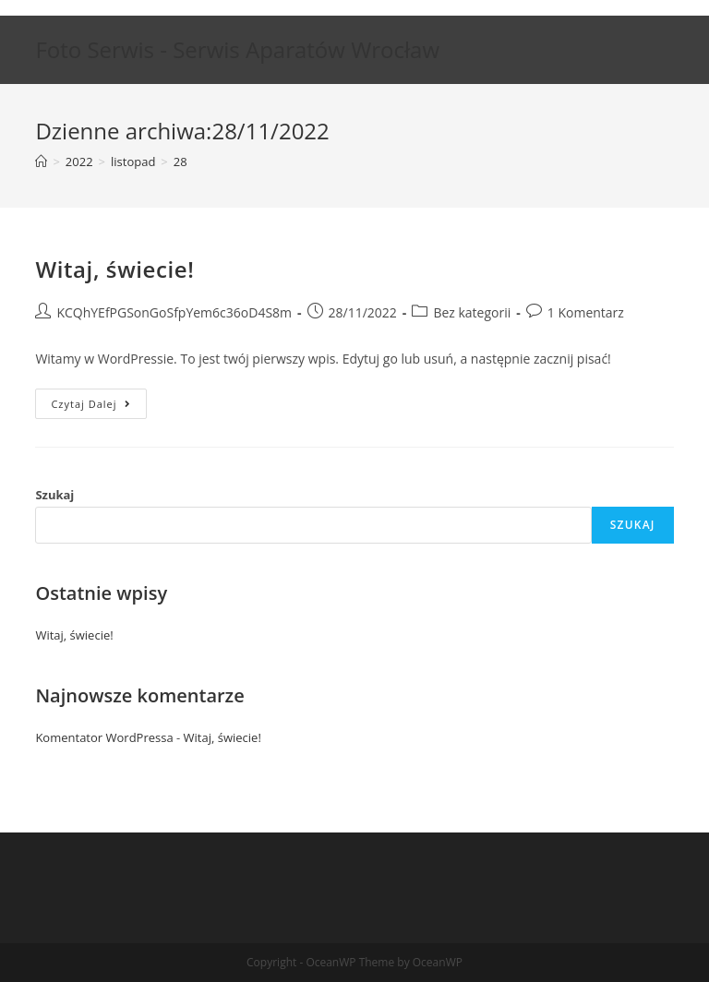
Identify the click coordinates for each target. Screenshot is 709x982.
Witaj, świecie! (114, 269)
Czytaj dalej (98, 407)
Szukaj (54, 494)
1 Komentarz (585, 312)
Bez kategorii (472, 312)
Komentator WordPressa (104, 737)
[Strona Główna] (41, 161)
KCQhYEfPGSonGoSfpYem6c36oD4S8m (174, 312)
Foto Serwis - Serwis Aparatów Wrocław (237, 49)
